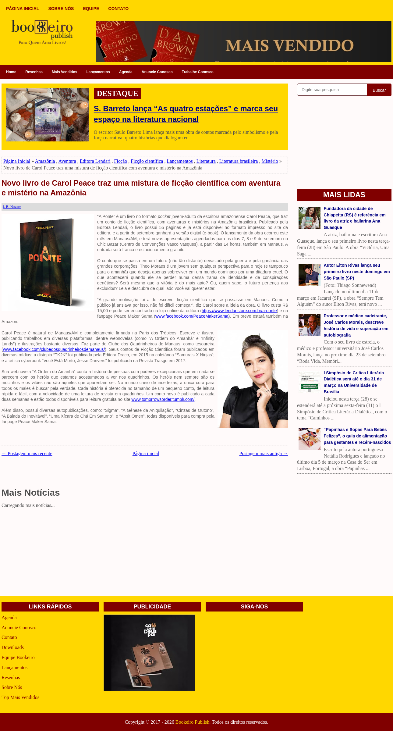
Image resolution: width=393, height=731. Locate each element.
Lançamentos (98, 72)
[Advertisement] (145, 553)
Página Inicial (16, 161)
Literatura (206, 161)
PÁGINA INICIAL (22, 8)
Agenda (126, 72)
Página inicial (146, 453)
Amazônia (45, 161)
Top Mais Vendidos (20, 697)
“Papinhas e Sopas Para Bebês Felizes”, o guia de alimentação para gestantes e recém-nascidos (357, 436)
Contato (9, 637)
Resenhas (34, 72)
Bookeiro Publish (192, 722)
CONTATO (118, 8)
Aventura (67, 161)
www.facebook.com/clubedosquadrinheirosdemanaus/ (54, 349)
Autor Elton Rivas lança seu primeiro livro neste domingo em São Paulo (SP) (357, 271)
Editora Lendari (95, 161)
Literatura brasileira (238, 161)
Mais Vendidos (64, 72)
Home (11, 72)
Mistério (269, 161)
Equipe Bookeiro (18, 657)
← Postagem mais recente (27, 453)
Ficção (120, 161)
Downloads (13, 647)
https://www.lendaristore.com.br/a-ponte (239, 310)
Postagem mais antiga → (263, 453)
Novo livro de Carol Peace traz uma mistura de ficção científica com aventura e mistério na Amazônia (141, 188)
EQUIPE (91, 8)
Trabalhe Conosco (198, 72)
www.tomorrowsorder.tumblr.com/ (162, 399)
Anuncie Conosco (157, 72)
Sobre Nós (12, 687)
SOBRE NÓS (61, 8)
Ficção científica (147, 161)
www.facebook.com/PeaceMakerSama (191, 316)
